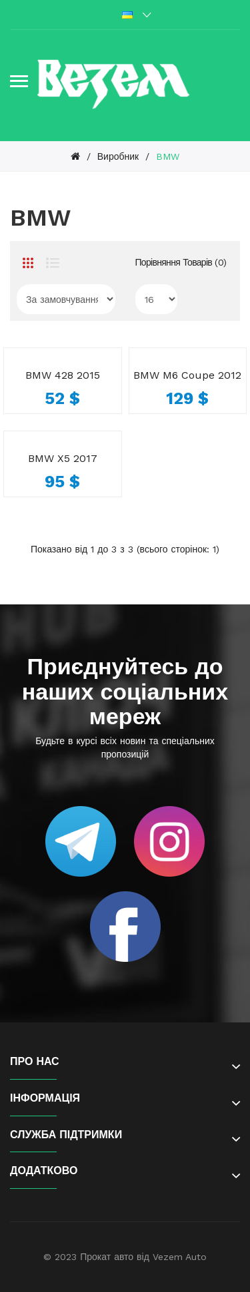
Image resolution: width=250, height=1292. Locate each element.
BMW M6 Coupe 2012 (187, 375)
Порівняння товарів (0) (181, 262)
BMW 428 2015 (62, 375)
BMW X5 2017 (62, 458)
